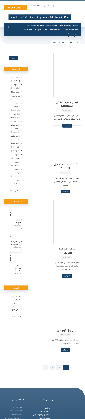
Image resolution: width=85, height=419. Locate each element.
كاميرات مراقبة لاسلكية (17, 173)
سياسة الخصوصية (46, 356)
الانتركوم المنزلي (17, 86)
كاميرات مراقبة (17, 163)
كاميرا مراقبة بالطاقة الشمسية (15, 129)
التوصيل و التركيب (46, 363)
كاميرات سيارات (17, 156)
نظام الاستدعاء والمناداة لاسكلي (16, 185)
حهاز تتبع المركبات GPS (15, 115)
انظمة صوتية (15, 92)
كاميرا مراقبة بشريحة (15, 137)
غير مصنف (16, 121)
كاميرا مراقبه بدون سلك (15, 145)
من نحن (49, 353)
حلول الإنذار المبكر (16, 97)
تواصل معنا (48, 366)
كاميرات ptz (15, 150)
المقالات (49, 370)
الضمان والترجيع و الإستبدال (43, 360)
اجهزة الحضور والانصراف (15, 79)
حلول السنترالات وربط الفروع (16, 107)
